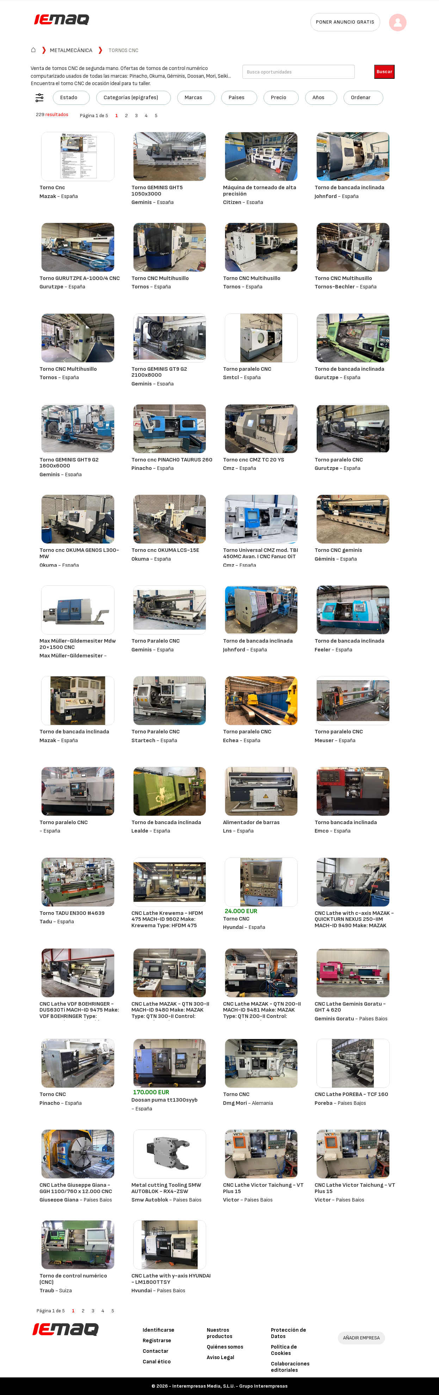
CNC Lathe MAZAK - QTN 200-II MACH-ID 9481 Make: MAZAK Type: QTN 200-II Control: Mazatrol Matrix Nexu (262, 1013)
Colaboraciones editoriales (290, 1367)
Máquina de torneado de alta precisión (259, 190)
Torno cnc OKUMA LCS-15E (165, 550)
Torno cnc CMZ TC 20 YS (253, 460)
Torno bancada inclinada (346, 822)
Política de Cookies (284, 1350)
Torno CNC (236, 919)
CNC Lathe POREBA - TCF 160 (351, 1094)
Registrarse (157, 1340)
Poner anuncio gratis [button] (345, 22)
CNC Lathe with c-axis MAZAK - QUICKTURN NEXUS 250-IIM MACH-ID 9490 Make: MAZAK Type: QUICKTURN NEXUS (354, 922)
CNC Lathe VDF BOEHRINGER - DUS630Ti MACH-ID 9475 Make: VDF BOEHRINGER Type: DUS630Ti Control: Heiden (79, 1013)
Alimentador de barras (251, 822)
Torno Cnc (52, 187)
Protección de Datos (288, 1333)
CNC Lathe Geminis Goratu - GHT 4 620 (350, 1007)
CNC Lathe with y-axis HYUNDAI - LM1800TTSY (171, 1279)
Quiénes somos (225, 1347)
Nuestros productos (219, 1333)
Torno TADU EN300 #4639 (72, 913)
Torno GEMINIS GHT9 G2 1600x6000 (69, 463)
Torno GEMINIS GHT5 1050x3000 (157, 190)
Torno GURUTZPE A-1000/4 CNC (79, 278)
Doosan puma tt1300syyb (164, 1100)
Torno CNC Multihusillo (160, 278)
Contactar (155, 1351)
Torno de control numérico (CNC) (73, 1279)
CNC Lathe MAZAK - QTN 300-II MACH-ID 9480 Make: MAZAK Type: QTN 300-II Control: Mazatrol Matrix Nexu (170, 1013)
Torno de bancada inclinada (349, 187)
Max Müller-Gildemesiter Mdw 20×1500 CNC (77, 644)
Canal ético (157, 1361)
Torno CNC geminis (338, 550)
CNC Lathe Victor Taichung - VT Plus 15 (263, 1188)
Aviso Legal (220, 1357)
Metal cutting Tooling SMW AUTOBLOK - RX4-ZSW (166, 1188)
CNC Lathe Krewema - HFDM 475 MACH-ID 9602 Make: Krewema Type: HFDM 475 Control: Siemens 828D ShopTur (167, 925)
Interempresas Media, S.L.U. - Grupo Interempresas (229, 1386)
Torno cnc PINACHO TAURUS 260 (171, 460)
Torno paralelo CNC (247, 369)
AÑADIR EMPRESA (361, 1338)
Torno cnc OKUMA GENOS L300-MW (79, 553)
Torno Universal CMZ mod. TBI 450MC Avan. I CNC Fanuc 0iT (260, 553)
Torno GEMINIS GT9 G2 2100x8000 (159, 372)
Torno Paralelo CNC (155, 641)
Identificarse (158, 1330)
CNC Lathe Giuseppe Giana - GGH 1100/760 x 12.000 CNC (75, 1188)
